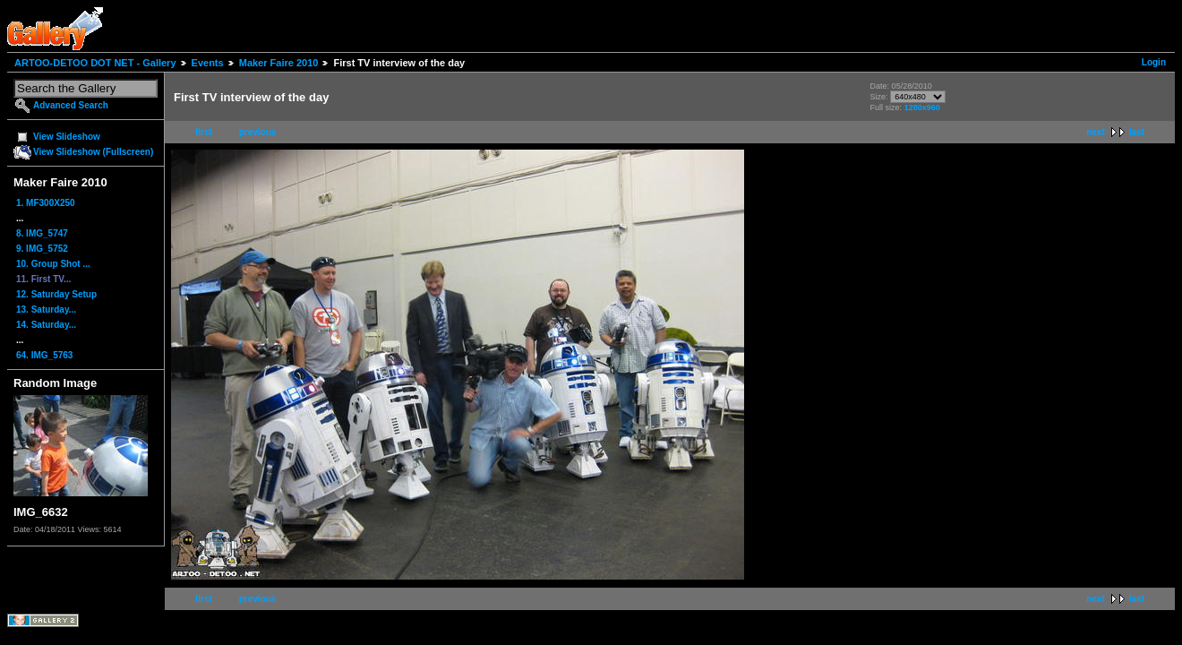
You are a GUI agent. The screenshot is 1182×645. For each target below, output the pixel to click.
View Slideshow (66, 137)
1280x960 (922, 107)
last (1136, 132)
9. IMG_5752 (42, 249)
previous (258, 132)
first (203, 132)
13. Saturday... (46, 309)
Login (1154, 62)
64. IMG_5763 (44, 355)
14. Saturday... (46, 325)
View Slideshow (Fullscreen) (93, 152)
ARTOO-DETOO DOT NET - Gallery (95, 62)
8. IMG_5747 (42, 233)
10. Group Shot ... (53, 264)
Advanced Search (70, 105)
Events (208, 62)
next (1095, 132)
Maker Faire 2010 (279, 62)
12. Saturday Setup (56, 294)
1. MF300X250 (45, 203)
